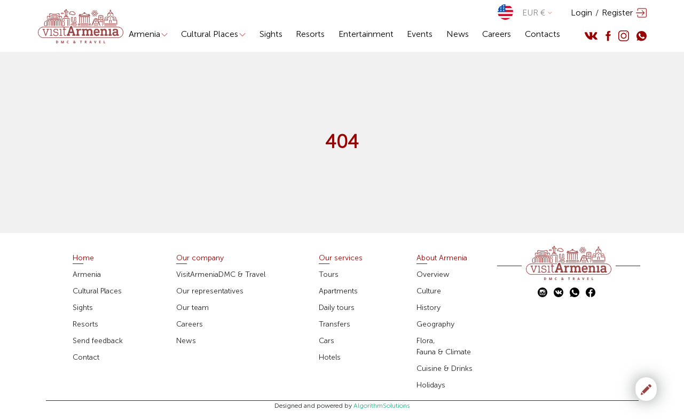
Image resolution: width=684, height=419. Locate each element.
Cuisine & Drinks (444, 368)
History (428, 307)
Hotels (330, 357)
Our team (192, 307)
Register (617, 12)
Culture (428, 291)
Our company (200, 257)
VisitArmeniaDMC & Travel (220, 274)
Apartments (338, 291)
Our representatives (209, 291)
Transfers (334, 324)
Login (581, 12)
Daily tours (337, 307)
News (457, 34)
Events (420, 34)
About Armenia (441, 257)
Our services (341, 257)
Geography (435, 324)
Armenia (148, 34)
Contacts (542, 34)
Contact (86, 357)
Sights (271, 34)
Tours (329, 274)
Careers (496, 34)
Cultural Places (213, 34)
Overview (433, 274)
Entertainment (366, 34)
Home (83, 257)
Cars (326, 340)
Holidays (430, 385)
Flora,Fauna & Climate (443, 346)
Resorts (310, 34)
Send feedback (98, 340)
